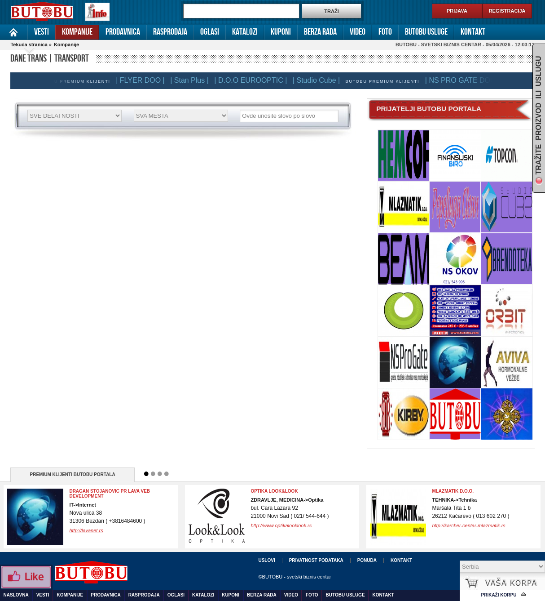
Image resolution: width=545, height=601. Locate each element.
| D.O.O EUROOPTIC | (253, 80)
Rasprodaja (170, 32)
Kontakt (473, 32)
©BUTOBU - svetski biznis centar (294, 576)
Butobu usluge (426, 32)
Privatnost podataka (316, 560)
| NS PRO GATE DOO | (465, 80)
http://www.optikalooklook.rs (281, 525)
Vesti (41, 32)
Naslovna (13, 32)
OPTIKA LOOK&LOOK (274, 491)
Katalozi (245, 32)
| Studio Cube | (319, 80)
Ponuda (367, 560)
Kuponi (281, 32)
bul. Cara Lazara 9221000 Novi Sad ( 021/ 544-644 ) (290, 508)
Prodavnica (122, 32)
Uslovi (266, 560)
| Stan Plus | (192, 80)
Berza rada (320, 32)
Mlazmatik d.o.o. (453, 491)
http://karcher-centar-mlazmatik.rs (468, 525)
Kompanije (77, 32)
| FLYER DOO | (143, 80)
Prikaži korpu (499, 594)
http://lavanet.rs (86, 530)
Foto (385, 32)
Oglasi (209, 32)
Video (357, 32)
